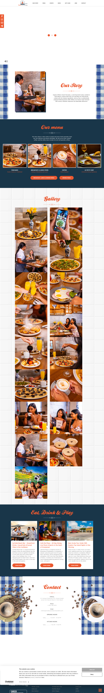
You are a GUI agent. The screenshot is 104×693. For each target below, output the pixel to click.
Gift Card (68, 3)
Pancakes (14, 170)
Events (52, 3)
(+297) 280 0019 (52, 605)
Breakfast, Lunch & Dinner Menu (43, 177)
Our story (36, 3)
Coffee (64, 170)
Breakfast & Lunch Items (39, 170)
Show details (23, 690)
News (59, 3)
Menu (44, 3)
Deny (91, 682)
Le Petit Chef (89, 170)
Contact (84, 3)
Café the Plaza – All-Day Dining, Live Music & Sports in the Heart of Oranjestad (51, 545)
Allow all (92, 678)
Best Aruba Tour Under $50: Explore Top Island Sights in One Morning (79, 545)
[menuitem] (36, 3)
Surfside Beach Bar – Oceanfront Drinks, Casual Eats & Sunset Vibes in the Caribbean (23, 545)
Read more (18, 565)
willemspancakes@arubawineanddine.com (52, 610)
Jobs (76, 3)
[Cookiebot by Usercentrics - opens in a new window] (9, 690)
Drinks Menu (66, 177)
